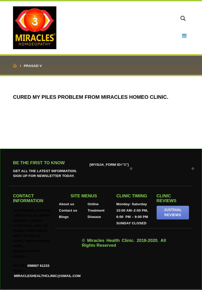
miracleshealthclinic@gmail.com (47, 276)
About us (66, 204)
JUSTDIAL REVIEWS (173, 212)
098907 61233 (38, 266)
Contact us (68, 210)
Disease (94, 217)
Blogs (64, 217)
